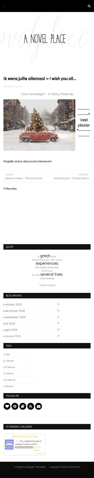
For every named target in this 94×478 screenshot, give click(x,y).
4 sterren (9, 386)
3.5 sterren (10, 379)
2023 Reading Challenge (24, 436)
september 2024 (32, 317)
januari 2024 (32, 336)
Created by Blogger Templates (30, 466)
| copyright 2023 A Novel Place (64, 466)
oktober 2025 (32, 304)
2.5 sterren (10, 367)
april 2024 (32, 329)
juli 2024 (32, 323)
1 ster (7, 354)
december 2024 (32, 310)
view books (40, 453)
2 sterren (9, 360)
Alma (17, 441)
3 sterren (9, 373)
